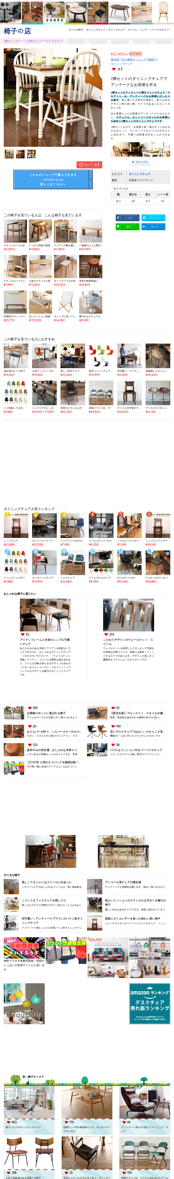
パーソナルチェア (157, 31)
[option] (53, 97)
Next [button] (93, 97)
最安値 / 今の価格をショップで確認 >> (134, 59)
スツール (124, 31)
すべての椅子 (57, 31)
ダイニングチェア (81, 31)
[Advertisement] (87, 465)
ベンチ (138, 31)
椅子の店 (17, 31)
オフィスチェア (105, 31)
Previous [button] (12, 97)
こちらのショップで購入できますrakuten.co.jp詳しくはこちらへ (53, 180)
